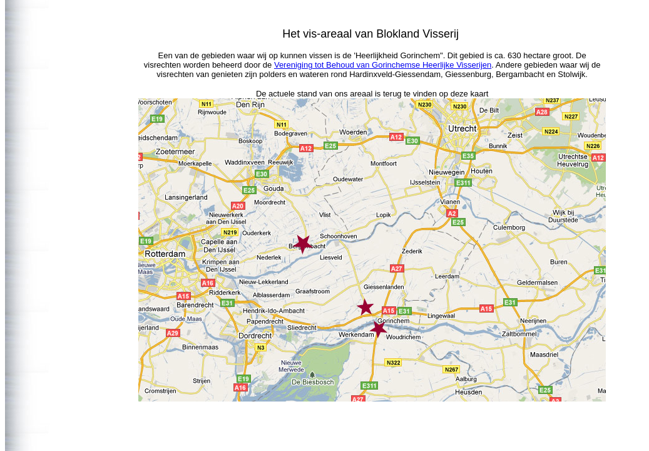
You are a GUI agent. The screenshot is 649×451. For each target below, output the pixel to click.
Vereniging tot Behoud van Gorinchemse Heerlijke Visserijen (382, 65)
